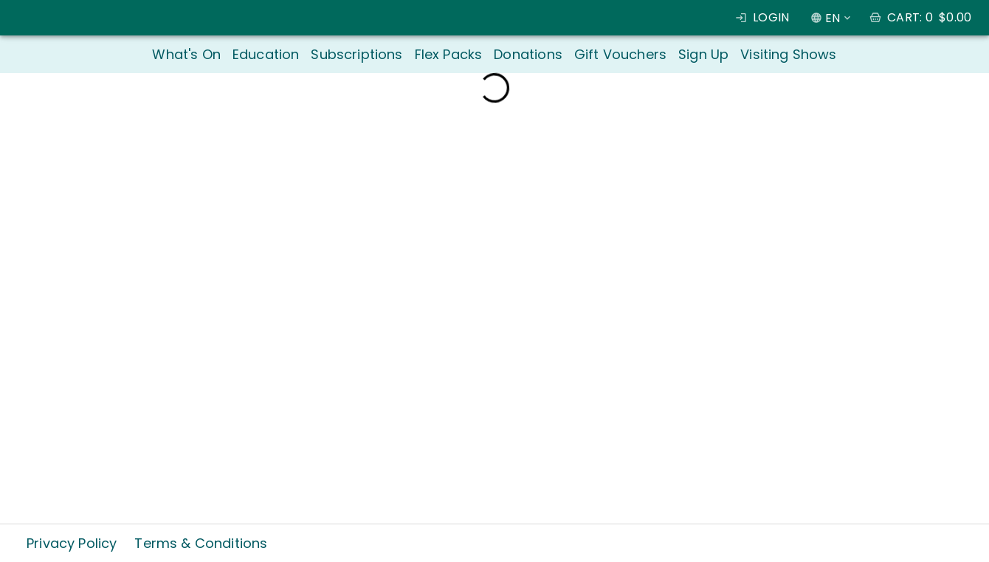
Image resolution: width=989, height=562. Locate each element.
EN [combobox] (832, 18)
